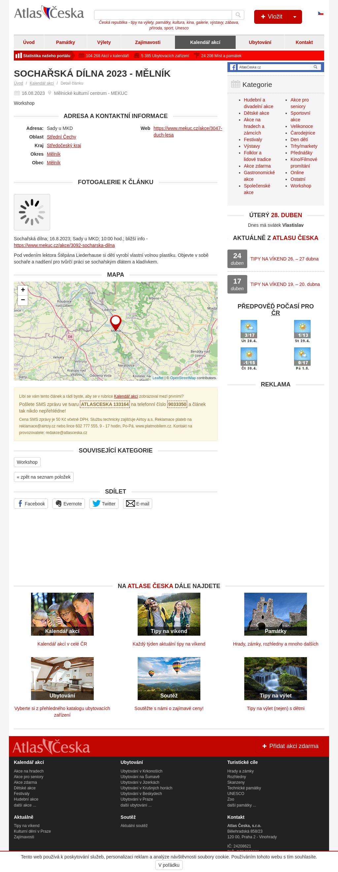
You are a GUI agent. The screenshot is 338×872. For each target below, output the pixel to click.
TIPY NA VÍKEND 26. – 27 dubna (285, 258)
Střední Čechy (61, 136)
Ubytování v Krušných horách (146, 788)
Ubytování (260, 42)
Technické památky (244, 788)
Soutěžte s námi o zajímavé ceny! (168, 708)
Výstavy (252, 146)
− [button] (23, 300)
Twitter (104, 503)
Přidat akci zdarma (290, 746)
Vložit (281, 16)
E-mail (138, 503)
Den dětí (299, 139)
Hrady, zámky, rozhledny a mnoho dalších (276, 644)
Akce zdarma (257, 166)
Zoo (230, 799)
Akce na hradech (29, 771)
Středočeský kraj (64, 145)
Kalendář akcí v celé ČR (62, 644)
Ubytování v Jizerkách (139, 782)
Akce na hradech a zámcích (254, 126)
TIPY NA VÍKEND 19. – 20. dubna (285, 284)
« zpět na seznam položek (44, 477)
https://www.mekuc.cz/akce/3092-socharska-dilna (64, 245)
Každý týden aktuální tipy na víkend (169, 644)
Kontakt (304, 42)
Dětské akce (256, 113)
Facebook (31, 503)
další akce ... (25, 805)
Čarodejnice (302, 133)
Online (297, 172)
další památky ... (241, 805)
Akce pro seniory (28, 776)
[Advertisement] (275, 432)
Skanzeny (236, 782)
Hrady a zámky (240, 771)
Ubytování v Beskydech (141, 793)
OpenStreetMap (183, 378)
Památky (65, 42)
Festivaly (253, 139)
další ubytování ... (136, 805)
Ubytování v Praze (136, 799)
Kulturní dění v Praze (32, 831)
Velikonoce (301, 126)
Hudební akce (26, 799)
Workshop (27, 462)
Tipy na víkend (27, 825)
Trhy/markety (303, 146)
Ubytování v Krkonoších (141, 771)
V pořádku (169, 865)
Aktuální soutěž (134, 825)
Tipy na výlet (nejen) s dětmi (276, 708)
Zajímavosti (147, 42)
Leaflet (157, 378)
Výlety (104, 42)
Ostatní (297, 179)
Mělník (53, 154)
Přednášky (301, 152)
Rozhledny (236, 776)
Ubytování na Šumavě (139, 776)
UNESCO (235, 793)
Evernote (68, 503)
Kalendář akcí (205, 42)
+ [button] (23, 291)
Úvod (29, 42)
